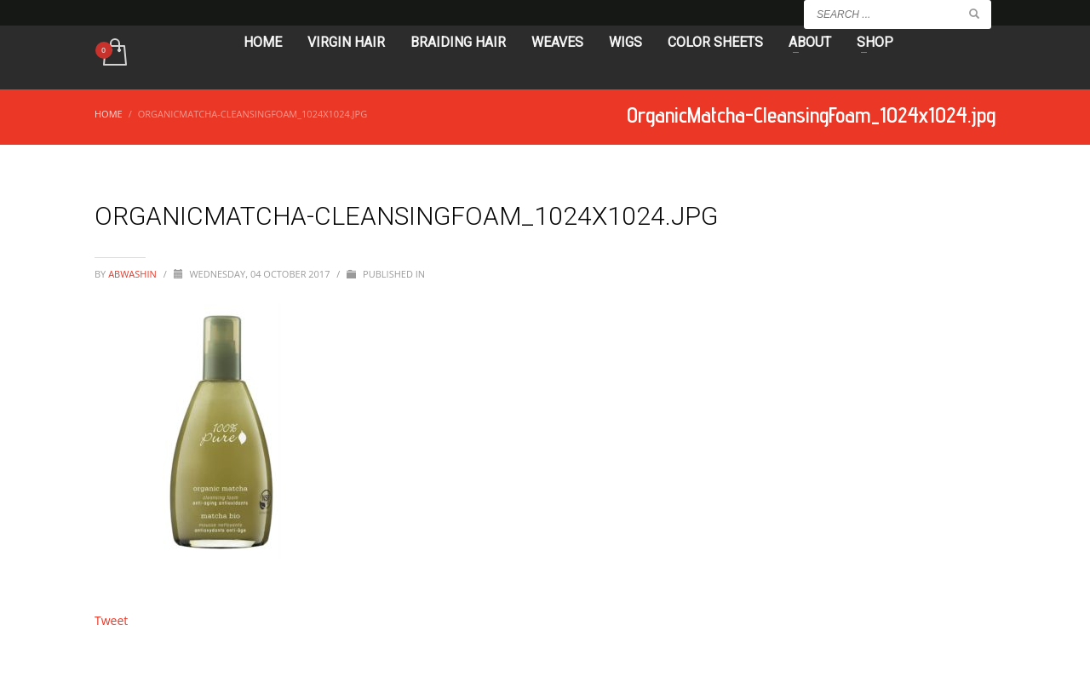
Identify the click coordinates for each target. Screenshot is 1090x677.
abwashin (133, 273)
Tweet (111, 620)
